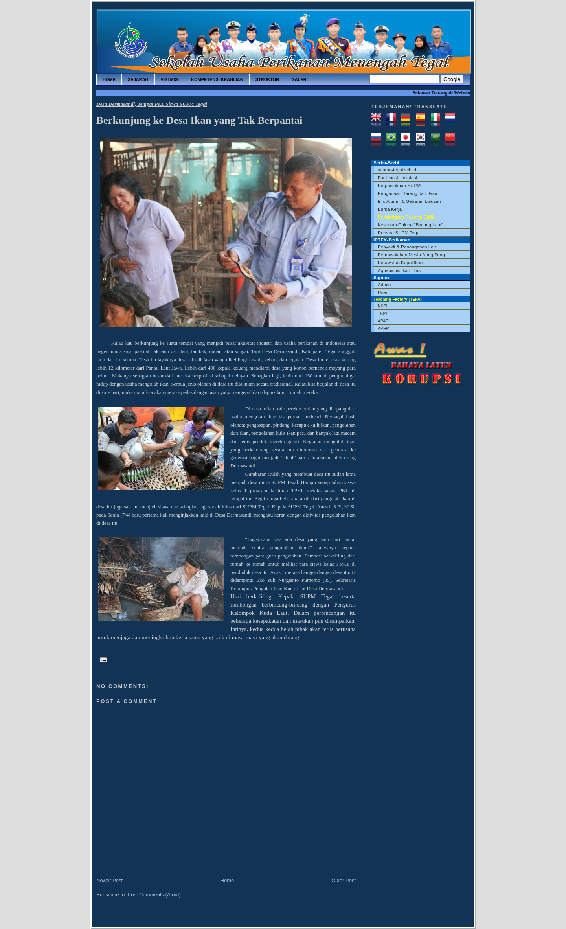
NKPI (383, 306)
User (383, 292)
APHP (383, 328)
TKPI (382, 313)
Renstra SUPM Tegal (399, 232)
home (109, 79)
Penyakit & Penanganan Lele (407, 246)
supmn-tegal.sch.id (397, 169)
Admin (384, 284)
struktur (267, 79)
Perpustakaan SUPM (399, 185)
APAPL (384, 320)
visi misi (170, 79)
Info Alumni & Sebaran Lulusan (409, 201)
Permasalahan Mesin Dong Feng (411, 254)
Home (227, 880)
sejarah (138, 79)
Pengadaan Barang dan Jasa (407, 193)
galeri (299, 79)
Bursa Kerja (390, 209)
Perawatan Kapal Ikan (400, 262)
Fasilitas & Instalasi (397, 177)
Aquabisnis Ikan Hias (399, 270)
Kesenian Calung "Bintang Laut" (410, 224)
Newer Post (109, 880)
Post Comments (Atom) (154, 895)
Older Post (344, 880)
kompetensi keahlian (217, 79)
